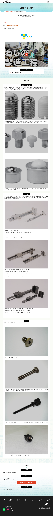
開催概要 (4, 500)
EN (48, 1)
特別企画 (26, 500)
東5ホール (7, 22)
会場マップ (33, 500)
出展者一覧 (12, 11)
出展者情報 (10, 500)
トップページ (7, 11)
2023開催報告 (40, 500)
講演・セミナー (18, 500)
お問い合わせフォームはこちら (26, 482)
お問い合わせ (48, 500)
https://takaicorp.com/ (26, 16)
